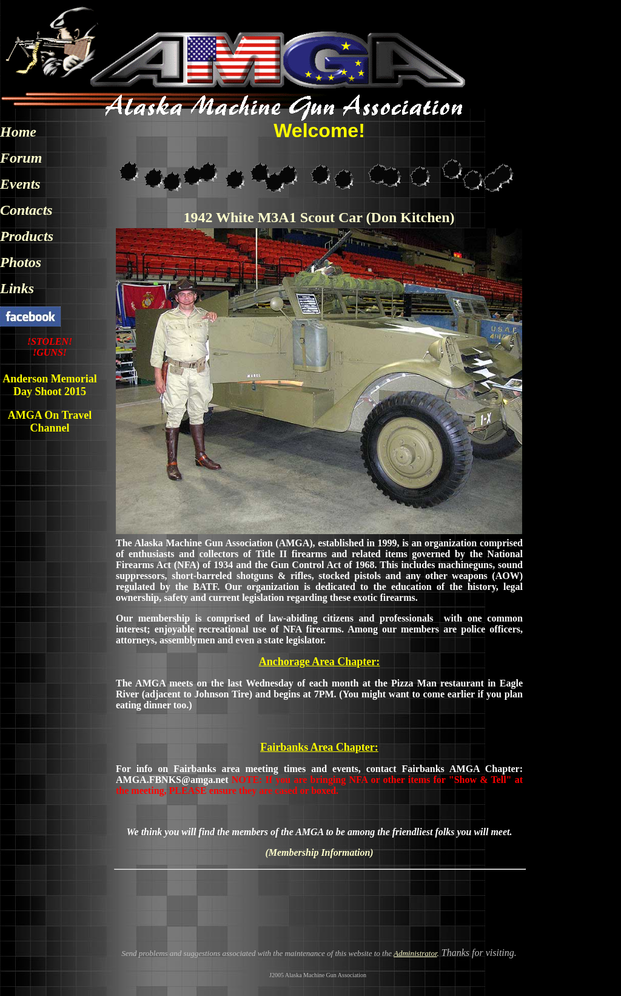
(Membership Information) (319, 852)
